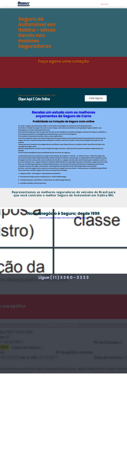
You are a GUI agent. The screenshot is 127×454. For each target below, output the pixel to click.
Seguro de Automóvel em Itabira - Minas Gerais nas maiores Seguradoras (37, 33)
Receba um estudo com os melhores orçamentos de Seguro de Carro (63, 114)
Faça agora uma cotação (63, 61)
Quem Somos (104, 4)
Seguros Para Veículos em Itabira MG (36, 95)
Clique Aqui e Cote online (34, 99)
